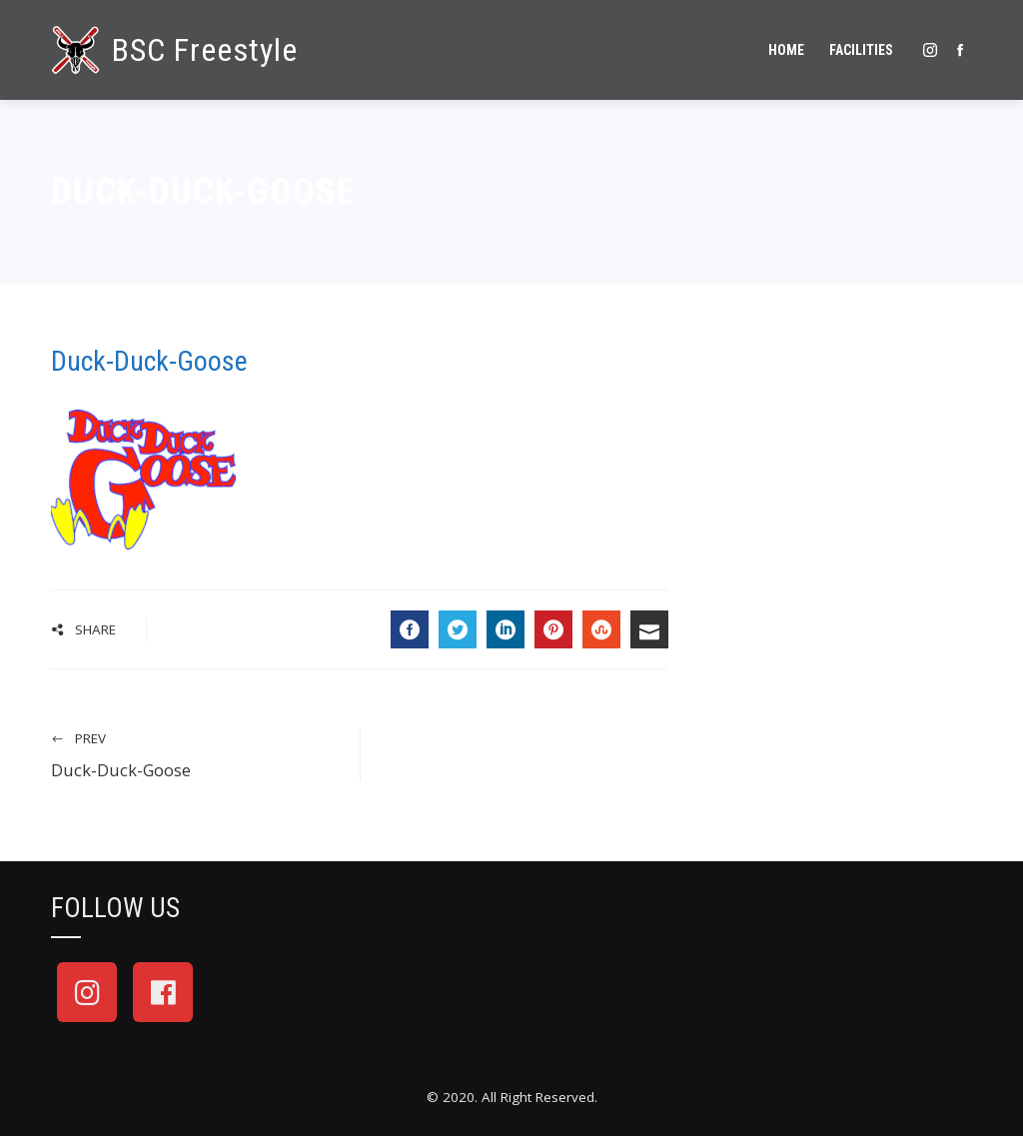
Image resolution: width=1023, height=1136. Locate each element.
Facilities (861, 50)
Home (786, 50)
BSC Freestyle (205, 50)
